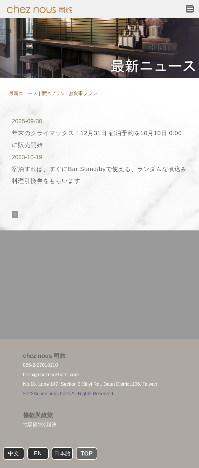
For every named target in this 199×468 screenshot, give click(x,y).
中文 (13, 453)
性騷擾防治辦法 (39, 424)
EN (38, 453)
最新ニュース (23, 93)
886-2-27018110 (40, 365)
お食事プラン (83, 93)
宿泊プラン (53, 93)
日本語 (62, 453)
